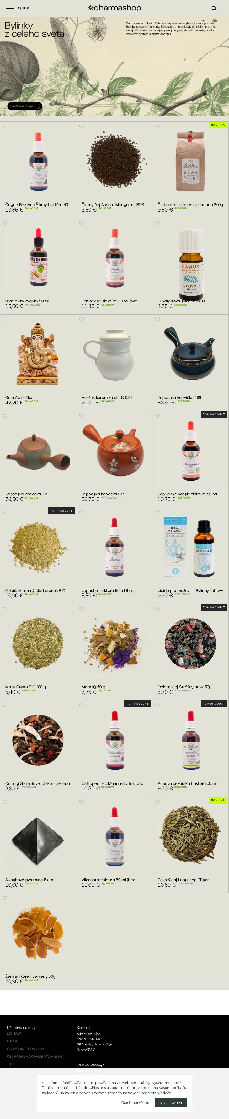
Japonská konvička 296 (179, 397)
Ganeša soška (19, 397)
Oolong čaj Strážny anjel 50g (184, 687)
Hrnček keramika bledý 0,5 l (107, 397)
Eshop (17, 8)
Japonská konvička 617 (103, 494)
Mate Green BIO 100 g (25, 687)
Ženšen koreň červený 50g (30, 976)
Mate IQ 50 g (93, 687)
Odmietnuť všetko (135, 1103)
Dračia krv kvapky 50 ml (27, 301)
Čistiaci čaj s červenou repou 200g (190, 204)
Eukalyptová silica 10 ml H (181, 301)
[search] (216, 14)
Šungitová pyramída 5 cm (29, 880)
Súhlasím (170, 1103)
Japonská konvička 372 (26, 494)
